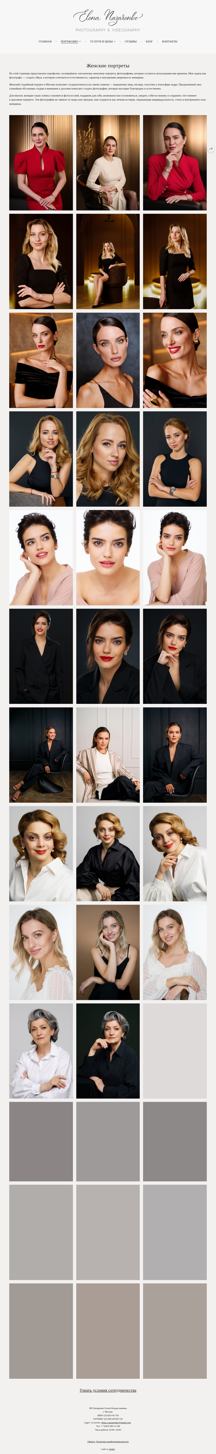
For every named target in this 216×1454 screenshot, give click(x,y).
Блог (149, 41)
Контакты (169, 41)
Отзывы (131, 41)
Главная (45, 41)
